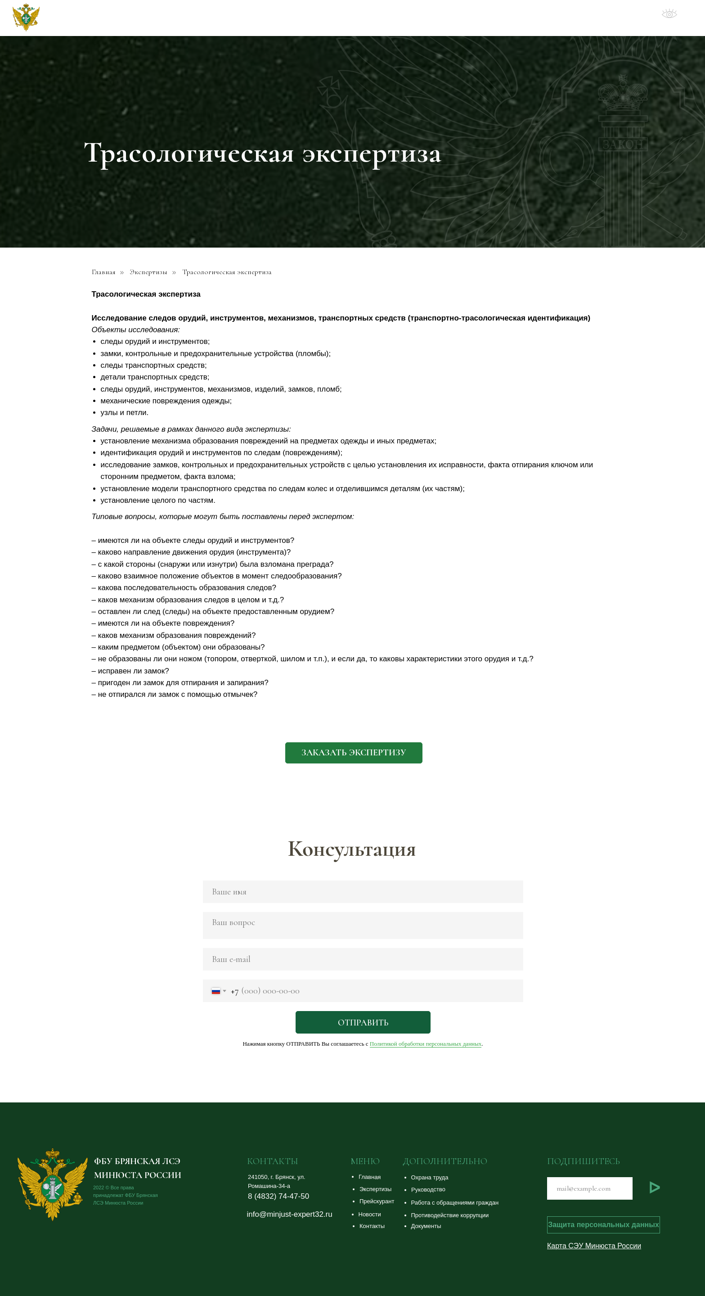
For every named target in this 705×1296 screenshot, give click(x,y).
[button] (353, 752)
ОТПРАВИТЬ (363, 1022)
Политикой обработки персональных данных (425, 1043)
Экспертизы (148, 272)
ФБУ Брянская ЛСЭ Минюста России (133, 18)
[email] (363, 959)
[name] (363, 892)
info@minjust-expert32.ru (289, 1214)
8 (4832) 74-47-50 (278, 1196)
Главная (104, 272)
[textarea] (363, 925)
